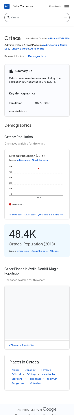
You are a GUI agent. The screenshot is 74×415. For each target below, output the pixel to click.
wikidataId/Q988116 (59, 38)
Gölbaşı (31, 374)
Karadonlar (48, 374)
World (40, 48)
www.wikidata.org (18, 111)
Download (17, 214)
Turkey (14, 48)
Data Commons (23, 6)
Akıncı (15, 370)
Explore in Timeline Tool (52, 214)
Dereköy (30, 370)
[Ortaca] (37, 17)
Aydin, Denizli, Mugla (54, 45)
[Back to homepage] (7, 6)
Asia (33, 48)
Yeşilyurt (52, 378)
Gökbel (16, 374)
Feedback (55, 6)
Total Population (18, 204)
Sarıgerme (18, 383)
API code (31, 214)
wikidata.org (23, 160)
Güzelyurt (36, 383)
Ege (6, 48)
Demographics (37, 56)
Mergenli (17, 378)
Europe (24, 48)
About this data (40, 160)
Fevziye (46, 370)
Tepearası (34, 378)
